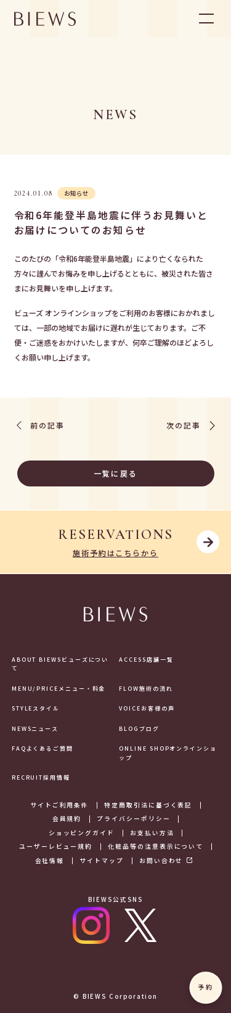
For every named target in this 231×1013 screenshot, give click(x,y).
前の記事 (39, 425)
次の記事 (191, 425)
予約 (205, 987)
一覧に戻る (84, 473)
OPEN (206, 18)
